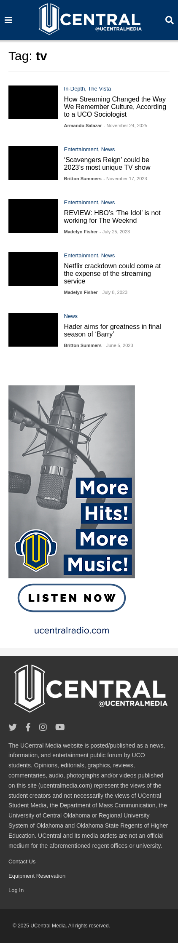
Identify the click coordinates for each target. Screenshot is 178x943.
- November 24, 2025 (125, 125)
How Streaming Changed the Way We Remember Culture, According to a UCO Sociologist (115, 107)
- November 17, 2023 (125, 178)
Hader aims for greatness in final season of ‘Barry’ (112, 330)
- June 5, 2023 (118, 345)
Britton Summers (83, 178)
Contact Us (21, 861)
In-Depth (74, 88)
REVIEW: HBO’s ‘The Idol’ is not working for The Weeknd (112, 216)
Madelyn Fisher (81, 231)
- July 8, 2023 (113, 292)
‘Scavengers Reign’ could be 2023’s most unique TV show (107, 163)
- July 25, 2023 (115, 231)
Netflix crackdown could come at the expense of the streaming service (112, 273)
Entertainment (81, 149)
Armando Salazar (83, 125)
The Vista (99, 88)
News (108, 149)
